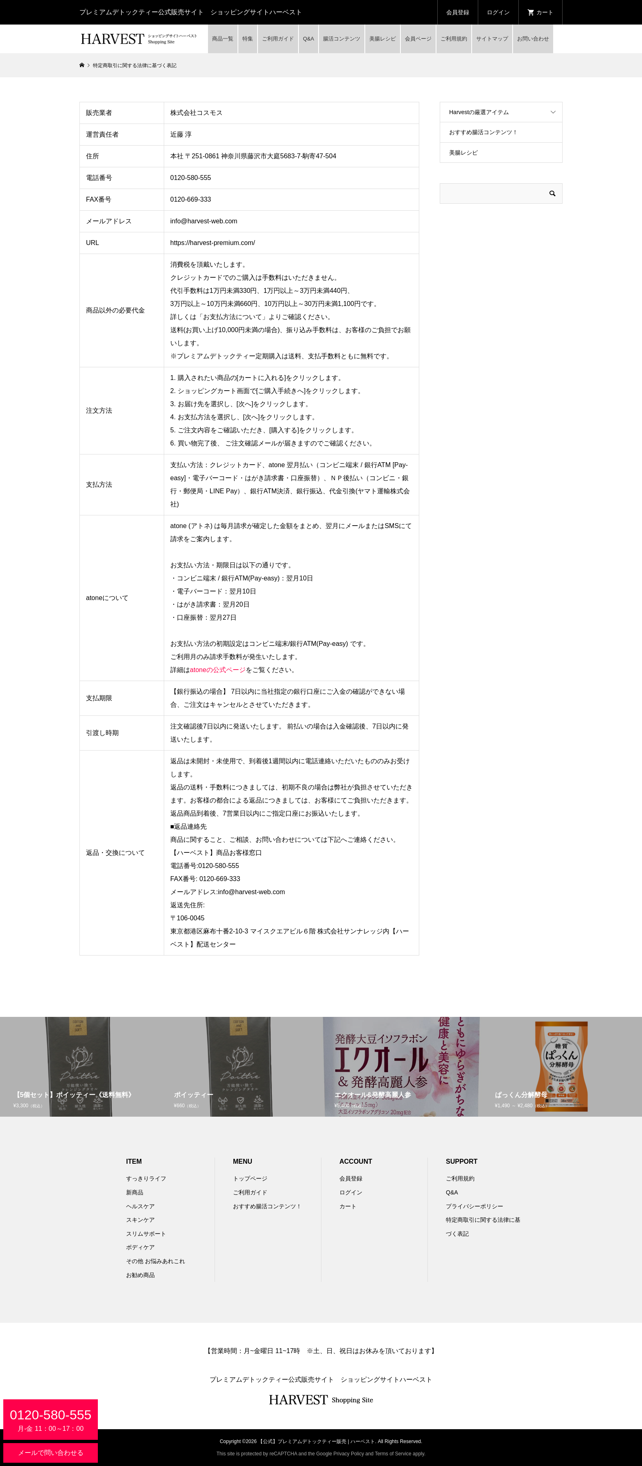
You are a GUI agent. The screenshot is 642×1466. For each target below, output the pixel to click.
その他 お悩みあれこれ (155, 1261)
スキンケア (140, 1219)
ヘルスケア (140, 1206)
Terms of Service (393, 1454)
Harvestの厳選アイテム (479, 112)
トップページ (250, 1178)
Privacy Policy (348, 1454)
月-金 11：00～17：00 (50, 1420)
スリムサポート (146, 1233)
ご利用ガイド (278, 39)
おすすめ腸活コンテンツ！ (483, 132)
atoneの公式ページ (218, 669)
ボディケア (140, 1247)
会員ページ (418, 39)
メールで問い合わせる (51, 1452)
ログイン (498, 12)
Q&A (308, 39)
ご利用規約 (454, 39)
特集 (247, 39)
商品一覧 (222, 39)
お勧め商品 (140, 1275)
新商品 (134, 1192)
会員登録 (457, 12)
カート (348, 1206)
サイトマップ (492, 39)
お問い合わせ (533, 39)
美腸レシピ (382, 39)
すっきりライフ (146, 1178)
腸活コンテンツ (341, 39)
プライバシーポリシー (474, 1206)
